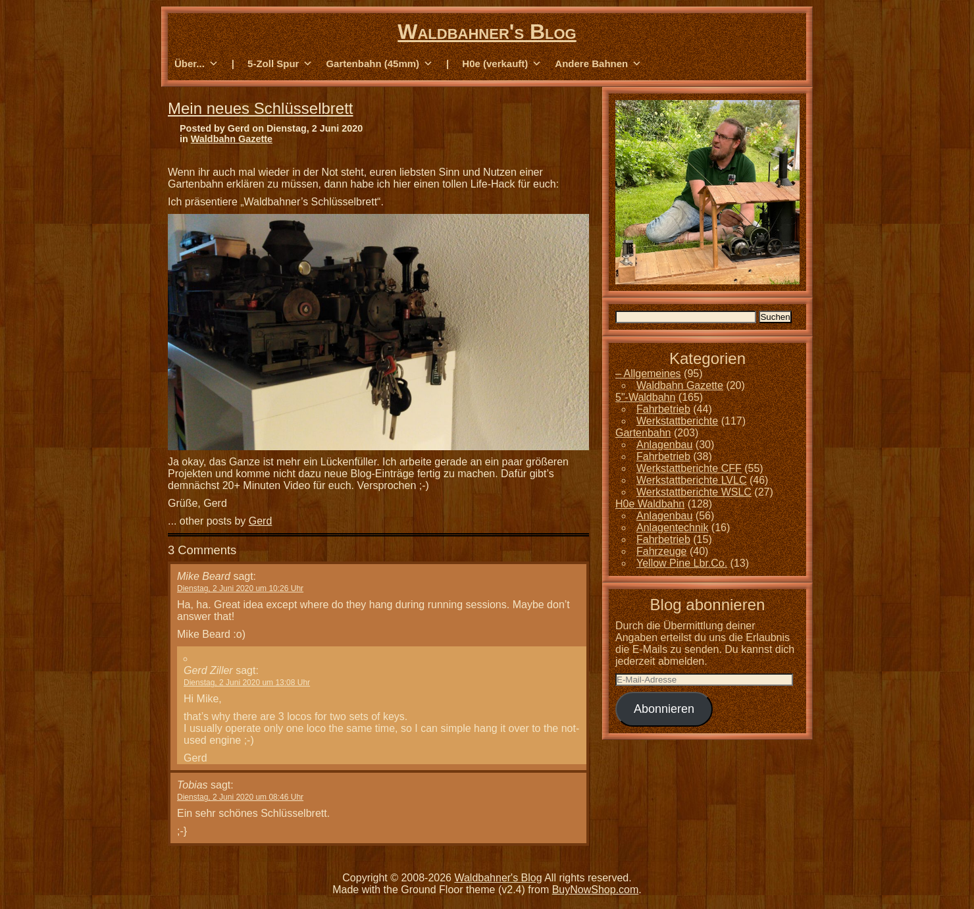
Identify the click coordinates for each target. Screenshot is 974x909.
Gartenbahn (643, 432)
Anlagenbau (664, 444)
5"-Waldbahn (645, 397)
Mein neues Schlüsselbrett (260, 108)
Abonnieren (664, 708)
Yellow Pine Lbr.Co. (681, 563)
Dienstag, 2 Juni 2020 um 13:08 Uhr (247, 682)
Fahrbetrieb (663, 409)
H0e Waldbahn (649, 503)
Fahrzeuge (661, 551)
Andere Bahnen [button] (598, 64)
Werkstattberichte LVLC (691, 480)
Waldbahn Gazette (231, 139)
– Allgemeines (648, 373)
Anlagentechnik (672, 527)
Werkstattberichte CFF (689, 468)
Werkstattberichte (677, 421)
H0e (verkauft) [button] (502, 64)
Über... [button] (196, 64)
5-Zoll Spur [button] (280, 64)
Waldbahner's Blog (486, 31)
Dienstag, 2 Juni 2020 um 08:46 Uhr (240, 797)
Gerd (260, 521)
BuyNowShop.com (595, 889)
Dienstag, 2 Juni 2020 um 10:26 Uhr (240, 588)
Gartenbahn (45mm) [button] (379, 64)
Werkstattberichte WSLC (694, 492)
